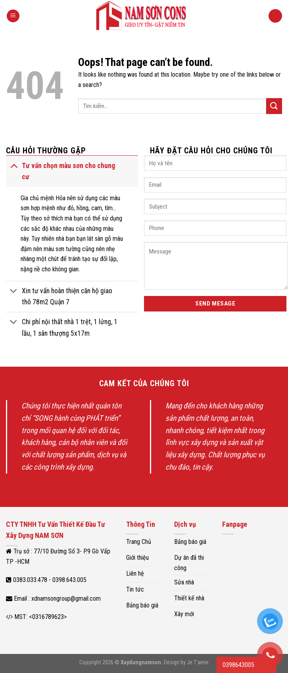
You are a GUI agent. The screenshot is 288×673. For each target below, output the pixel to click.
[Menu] (13, 16)
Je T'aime (198, 662)
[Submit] (274, 106)
